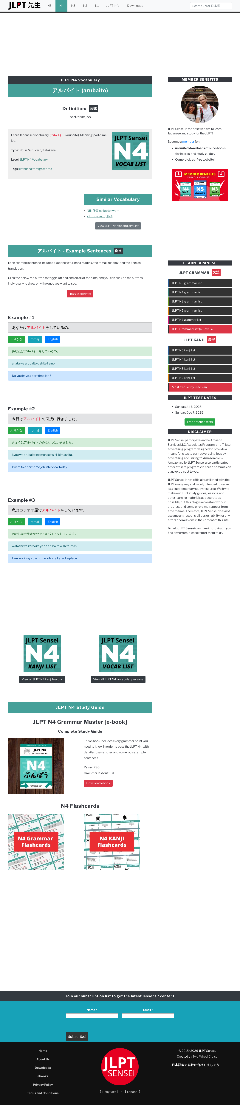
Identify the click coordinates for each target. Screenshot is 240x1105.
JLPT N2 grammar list (187, 310)
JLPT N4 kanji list (183, 359)
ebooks (43, 1076)
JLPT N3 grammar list (187, 301)
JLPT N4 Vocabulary (34, 159)
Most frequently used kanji (190, 387)
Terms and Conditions (42, 1093)
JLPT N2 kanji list (183, 378)
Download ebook (98, 783)
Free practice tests (200, 422)
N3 (73, 5)
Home (42, 1051)
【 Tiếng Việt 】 (108, 1092)
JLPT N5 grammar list (187, 283)
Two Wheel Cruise (205, 1056)
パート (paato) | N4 (99, 216)
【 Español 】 (132, 1092)
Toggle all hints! (80, 294)
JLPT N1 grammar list (186, 320)
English (53, 339)
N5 (49, 5)
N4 (61, 5)
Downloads (135, 5)
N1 (97, 5)
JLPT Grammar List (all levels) (192, 329)
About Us (42, 1059)
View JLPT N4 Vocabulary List (118, 226)
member (188, 141)
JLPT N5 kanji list (183, 350)
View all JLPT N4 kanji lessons (42, 679)
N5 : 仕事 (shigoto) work (103, 210)
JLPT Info (112, 5)
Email (148, 1010)
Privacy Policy (43, 1085)
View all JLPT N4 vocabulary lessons (118, 679)
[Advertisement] (120, 42)
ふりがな (16, 339)
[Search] (211, 5)
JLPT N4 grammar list (187, 292)
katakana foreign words (35, 169)
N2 (85, 5)
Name (92, 1010)
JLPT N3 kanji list (183, 368)
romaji (35, 339)
